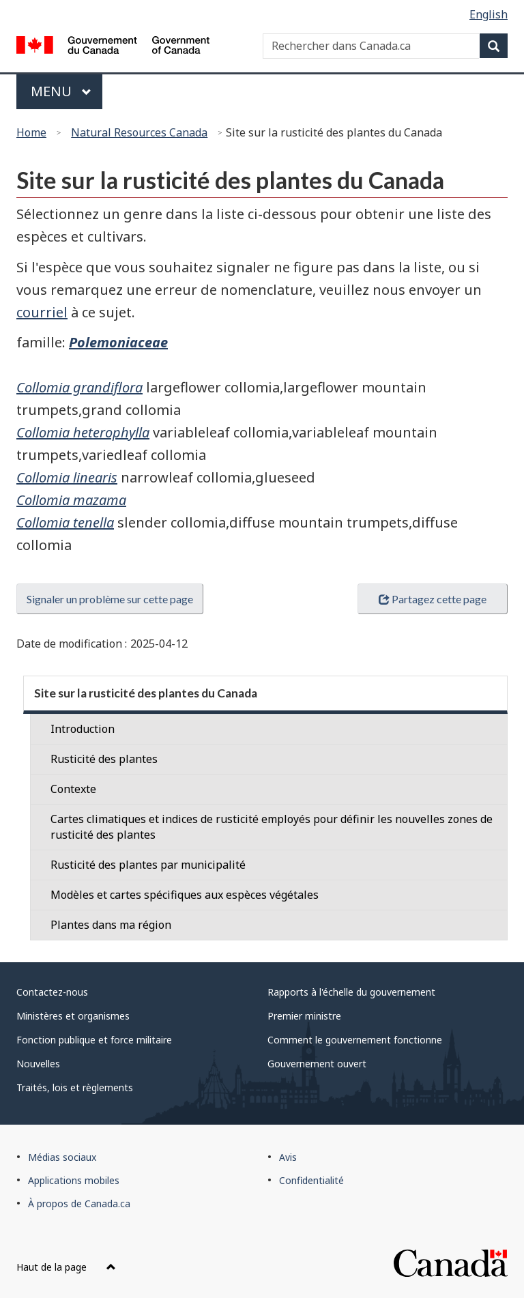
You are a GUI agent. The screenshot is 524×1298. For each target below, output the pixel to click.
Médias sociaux (62, 1157)
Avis (288, 1157)
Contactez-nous (52, 991)
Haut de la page (66, 1266)
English (488, 14)
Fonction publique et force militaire (94, 1039)
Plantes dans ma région (110, 924)
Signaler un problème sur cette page (110, 598)
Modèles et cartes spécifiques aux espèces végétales (184, 894)
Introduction (82, 728)
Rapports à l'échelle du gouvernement (351, 991)
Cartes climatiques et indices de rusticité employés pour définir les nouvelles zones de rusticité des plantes (271, 826)
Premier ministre (304, 1015)
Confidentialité (311, 1180)
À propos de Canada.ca (79, 1203)
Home (31, 132)
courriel (42, 312)
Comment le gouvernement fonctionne (354, 1039)
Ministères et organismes (73, 1015)
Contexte (73, 788)
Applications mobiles (73, 1180)
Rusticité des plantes (104, 758)
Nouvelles (38, 1063)
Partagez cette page (432, 598)
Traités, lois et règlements (74, 1087)
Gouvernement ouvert (316, 1063)
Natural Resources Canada (139, 132)
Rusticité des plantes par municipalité (148, 864)
